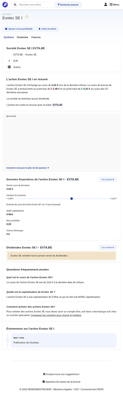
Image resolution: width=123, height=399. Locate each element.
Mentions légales (63, 389)
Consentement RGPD (92, 389)
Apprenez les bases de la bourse (61, 381)
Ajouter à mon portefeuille (19, 29)
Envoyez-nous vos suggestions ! (61, 374)
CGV (76, 389)
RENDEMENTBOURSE (40, 389)
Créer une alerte (47, 29)
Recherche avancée (68, 5)
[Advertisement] (61, 141)
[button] (114, 5)
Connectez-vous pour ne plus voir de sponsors (27, 168)
